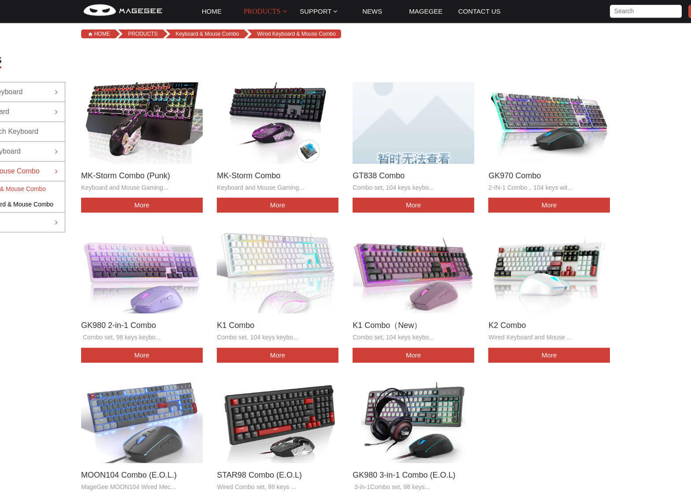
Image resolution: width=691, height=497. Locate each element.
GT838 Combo (379, 174)
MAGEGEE (425, 11)
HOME (212, 11)
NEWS (372, 11)
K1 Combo (236, 324)
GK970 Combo (516, 174)
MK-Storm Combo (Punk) (125, 174)
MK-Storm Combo (249, 174)
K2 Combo (508, 324)
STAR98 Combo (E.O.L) (259, 472)
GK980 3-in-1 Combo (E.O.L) (404, 472)
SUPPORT (319, 11)
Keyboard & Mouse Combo (207, 34)
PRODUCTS (265, 11)
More (141, 204)
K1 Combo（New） (388, 324)
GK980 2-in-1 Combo (118, 324)
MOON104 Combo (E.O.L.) (129, 472)
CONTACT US (479, 11)
